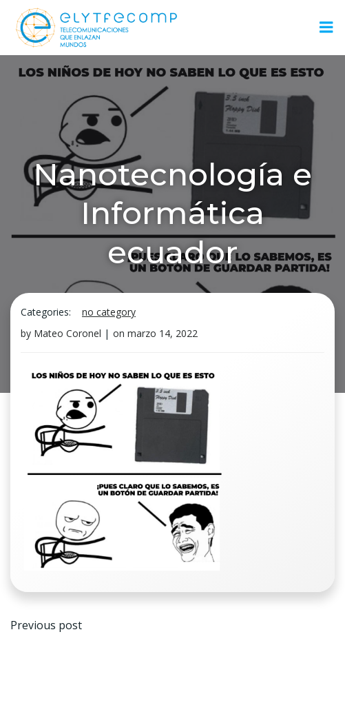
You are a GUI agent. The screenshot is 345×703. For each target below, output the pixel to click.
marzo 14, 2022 (162, 333)
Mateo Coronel (67, 333)
